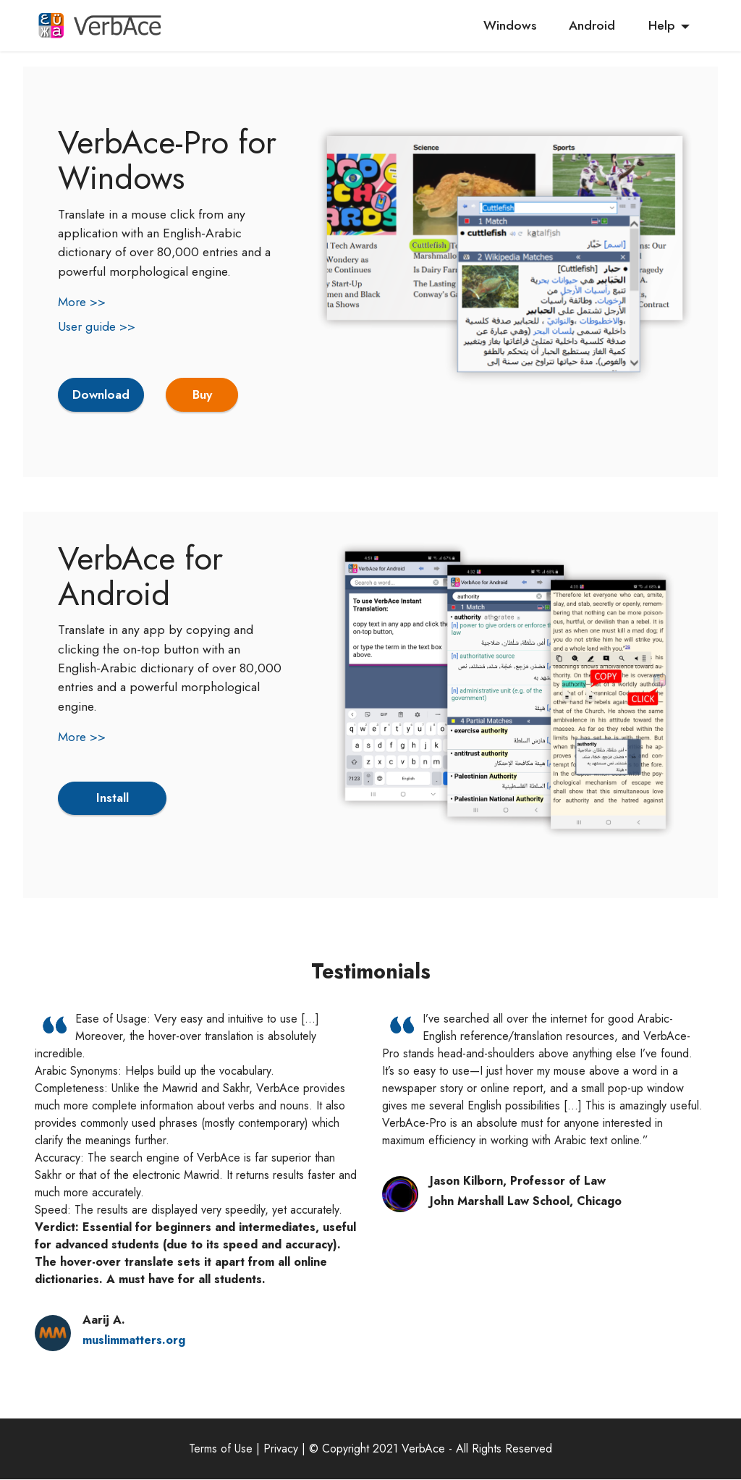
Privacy (280, 1449)
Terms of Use (221, 1449)
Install (112, 799)
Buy (203, 395)
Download (101, 395)
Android (592, 25)
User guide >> (96, 326)
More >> (82, 301)
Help (661, 25)
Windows (509, 25)
